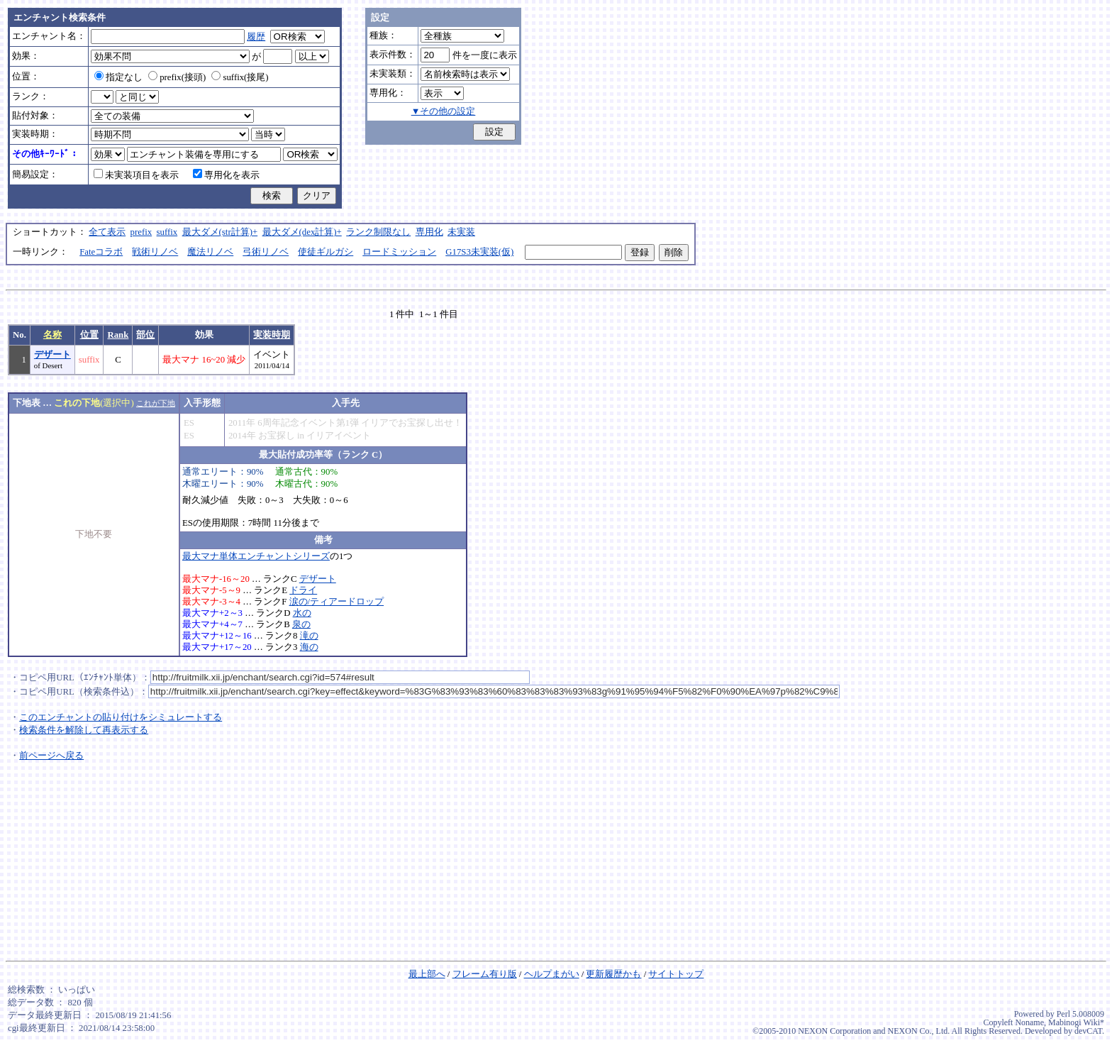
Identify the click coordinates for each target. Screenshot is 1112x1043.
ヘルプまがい (551, 974)
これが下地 (155, 403)
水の (302, 613)
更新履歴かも (613, 974)
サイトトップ (676, 974)
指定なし (118, 77)
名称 (52, 335)
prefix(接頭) (177, 77)
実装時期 (271, 335)
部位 (145, 335)
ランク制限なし (378, 232)
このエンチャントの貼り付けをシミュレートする (120, 717)
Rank (117, 335)
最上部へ (426, 974)
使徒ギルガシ (325, 252)
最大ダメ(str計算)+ (220, 232)
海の (309, 647)
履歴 (256, 37)
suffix (167, 232)
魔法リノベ (210, 252)
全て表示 (107, 232)
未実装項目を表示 (136, 175)
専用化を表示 (226, 175)
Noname (1029, 1022)
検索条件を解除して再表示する (83, 730)
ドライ (303, 590)
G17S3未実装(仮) (479, 252)
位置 (89, 335)
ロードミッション (399, 252)
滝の (309, 636)
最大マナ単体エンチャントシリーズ (256, 556)
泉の (301, 624)
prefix (141, 232)
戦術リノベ (155, 252)
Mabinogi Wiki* (1076, 1022)
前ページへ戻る (51, 756)
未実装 (461, 232)
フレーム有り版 (484, 974)
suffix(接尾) (239, 77)
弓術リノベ (266, 252)
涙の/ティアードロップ (336, 602)
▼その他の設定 (443, 111)
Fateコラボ (101, 252)
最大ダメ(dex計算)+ (302, 232)
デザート (52, 355)
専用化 (429, 232)
